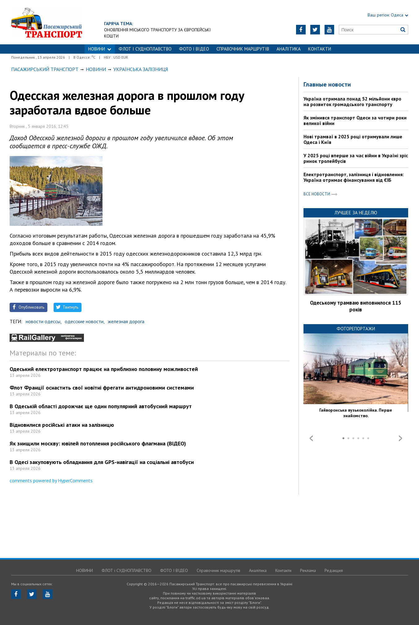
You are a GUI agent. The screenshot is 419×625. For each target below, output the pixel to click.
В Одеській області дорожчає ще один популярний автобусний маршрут (101, 406)
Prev (311, 438)
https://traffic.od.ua (66, 22)
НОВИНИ (99, 49)
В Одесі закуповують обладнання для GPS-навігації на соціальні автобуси (102, 462)
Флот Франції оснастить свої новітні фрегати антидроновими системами (102, 387)
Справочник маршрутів (242, 49)
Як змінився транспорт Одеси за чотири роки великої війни (355, 120)
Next (400, 438)
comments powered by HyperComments (51, 480)
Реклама (308, 570)
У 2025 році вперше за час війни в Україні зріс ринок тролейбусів (355, 158)
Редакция (334, 570)
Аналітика (289, 49)
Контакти (319, 49)
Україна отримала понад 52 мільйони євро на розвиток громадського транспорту (352, 101)
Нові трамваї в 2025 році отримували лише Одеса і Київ (352, 139)
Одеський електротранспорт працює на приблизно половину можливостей (104, 369)
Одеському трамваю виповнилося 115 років (355, 306)
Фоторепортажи (356, 329)
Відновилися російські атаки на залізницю (62, 424)
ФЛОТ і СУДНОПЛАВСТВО (145, 49)
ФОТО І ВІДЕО (194, 49)
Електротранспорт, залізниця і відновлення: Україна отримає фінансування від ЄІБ (353, 177)
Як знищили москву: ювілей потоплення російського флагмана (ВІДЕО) (98, 443)
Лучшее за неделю (355, 213)
